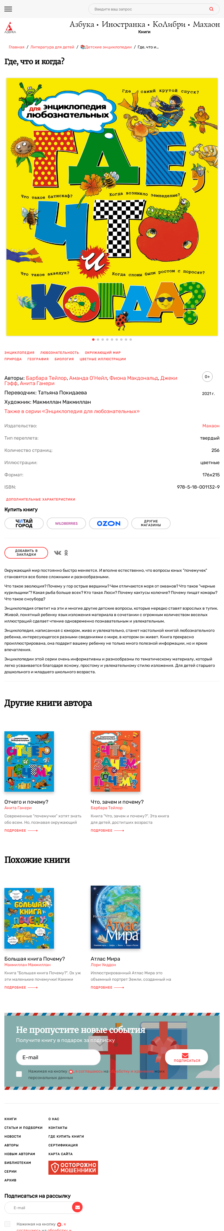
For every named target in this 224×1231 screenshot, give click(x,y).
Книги (144, 32)
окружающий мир (103, 353)
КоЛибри (168, 25)
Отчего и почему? (26, 802)
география (38, 359)
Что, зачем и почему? (117, 802)
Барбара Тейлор (46, 378)
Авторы (11, 1145)
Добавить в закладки (26, 553)
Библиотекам (17, 1163)
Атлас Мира (105, 958)
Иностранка (123, 25)
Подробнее (21, 831)
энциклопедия (19, 353)
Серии (10, 1172)
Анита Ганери (37, 383)
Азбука (81, 25)
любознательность (59, 353)
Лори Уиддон (103, 964)
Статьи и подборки (23, 1128)
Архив (10, 1180)
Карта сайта (60, 1154)
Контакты (57, 1128)
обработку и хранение (131, 1071)
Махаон (206, 25)
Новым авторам (19, 1154)
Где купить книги (66, 1137)
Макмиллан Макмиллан (27, 964)
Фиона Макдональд (133, 378)
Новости (12, 1137)
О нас (53, 1119)
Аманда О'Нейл (88, 378)
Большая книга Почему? (34, 958)
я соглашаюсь (89, 1071)
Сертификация (63, 1145)
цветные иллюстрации (103, 359)
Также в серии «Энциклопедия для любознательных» (72, 411)
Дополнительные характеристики (40, 499)
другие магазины (151, 523)
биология (64, 359)
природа (13, 359)
